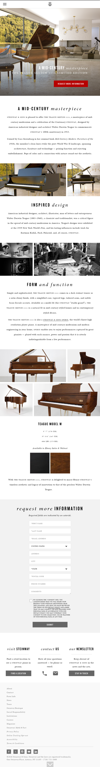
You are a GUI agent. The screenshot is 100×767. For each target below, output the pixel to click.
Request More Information (71, 83)
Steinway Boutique (15, 708)
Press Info (11, 696)
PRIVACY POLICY (54, 607)
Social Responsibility (16, 712)
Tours (9, 704)
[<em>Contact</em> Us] (55, 675)
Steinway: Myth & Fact (16, 727)
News (9, 700)
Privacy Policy (13, 731)
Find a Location (18, 673)
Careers (10, 720)
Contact (10, 692)
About (9, 688)
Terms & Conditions (15, 743)
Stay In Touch (81, 673)
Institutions (12, 716)
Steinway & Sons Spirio (55, 320)
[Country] (50, 546)
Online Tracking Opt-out (17, 735)
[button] (4, 4)
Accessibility (12, 739)
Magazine (11, 723)
